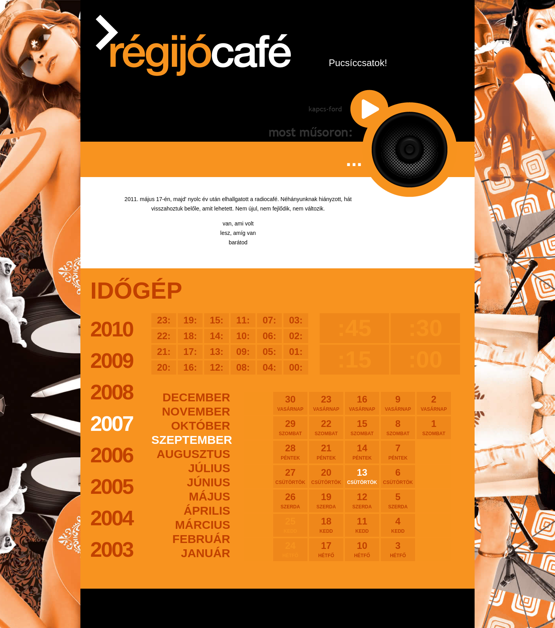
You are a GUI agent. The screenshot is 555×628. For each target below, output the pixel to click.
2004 (111, 518)
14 (362, 452)
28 (290, 452)
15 (362, 427)
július (209, 468)
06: (269, 336)
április (207, 510)
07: (269, 320)
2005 (111, 486)
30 (290, 403)
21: (164, 351)
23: (164, 320)
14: (216, 336)
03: (296, 320)
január (205, 553)
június (208, 482)
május (209, 496)
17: (190, 351)
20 (326, 476)
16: (190, 367)
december (196, 397)
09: (243, 351)
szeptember (190, 439)
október (200, 425)
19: (190, 320)
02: (296, 336)
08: (243, 367)
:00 (425, 359)
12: (216, 367)
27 (290, 476)
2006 (111, 455)
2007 (111, 423)
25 (290, 525)
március (202, 524)
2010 (111, 329)
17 (326, 549)
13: (216, 351)
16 (362, 403)
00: (296, 367)
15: (216, 320)
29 (290, 427)
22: (164, 336)
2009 (111, 360)
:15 (354, 359)
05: (269, 351)
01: (296, 351)
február (201, 538)
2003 (111, 549)
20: (164, 367)
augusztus (193, 453)
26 (290, 500)
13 (362, 476)
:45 (354, 328)
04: (269, 367)
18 (326, 525)
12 (362, 500)
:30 (425, 328)
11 (362, 525)
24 (290, 549)
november (196, 411)
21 (326, 452)
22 (326, 427)
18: (190, 336)
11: (243, 320)
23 (326, 403)
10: (243, 336)
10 (362, 549)
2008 (111, 392)
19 (326, 500)
